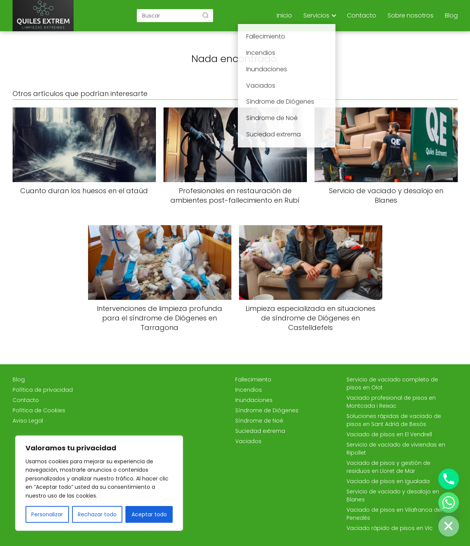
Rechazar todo (97, 514)
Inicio (284, 15)
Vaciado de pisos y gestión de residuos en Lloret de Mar (388, 467)
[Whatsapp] (448, 502)
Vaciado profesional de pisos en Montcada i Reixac (391, 402)
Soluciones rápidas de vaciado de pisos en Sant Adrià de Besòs (393, 420)
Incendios (248, 390)
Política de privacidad (43, 390)
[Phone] (448, 479)
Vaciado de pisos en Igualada (388, 481)
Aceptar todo (149, 514)
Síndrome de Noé (259, 420)
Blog (451, 15)
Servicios (316, 15)
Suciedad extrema (260, 431)
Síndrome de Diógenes (266, 410)
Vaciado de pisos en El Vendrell (389, 434)
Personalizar (47, 514)
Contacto (361, 15)
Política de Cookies (39, 410)
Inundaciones (254, 400)
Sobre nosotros (410, 15)
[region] (99, 483)
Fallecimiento (253, 379)
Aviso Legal (28, 420)
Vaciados (248, 441)
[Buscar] (205, 15)
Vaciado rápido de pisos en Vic (389, 528)
